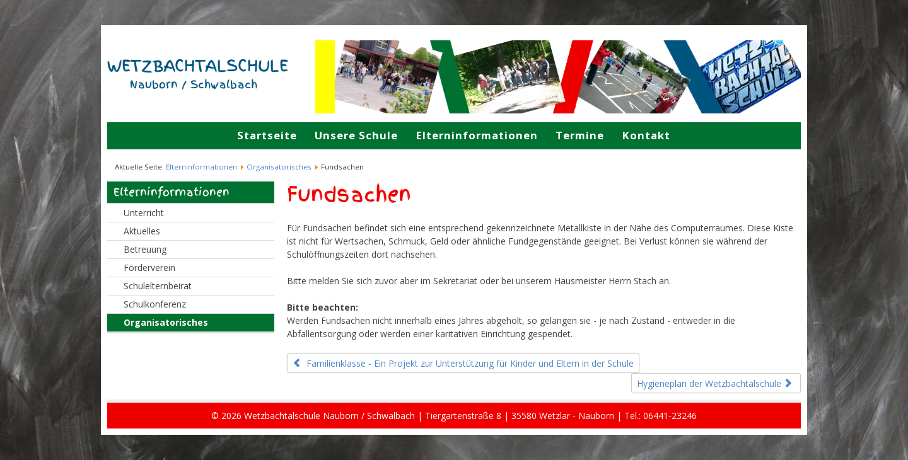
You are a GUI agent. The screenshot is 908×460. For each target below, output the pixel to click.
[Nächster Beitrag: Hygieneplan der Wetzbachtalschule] (716, 383)
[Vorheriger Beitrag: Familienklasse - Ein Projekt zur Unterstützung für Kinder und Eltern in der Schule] (463, 363)
